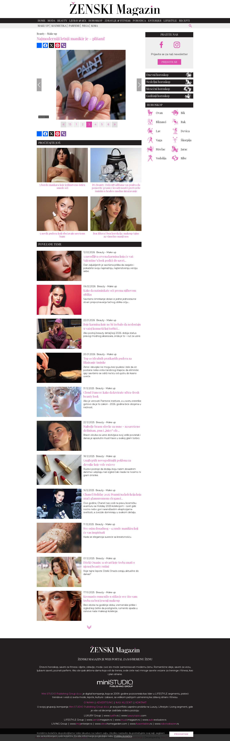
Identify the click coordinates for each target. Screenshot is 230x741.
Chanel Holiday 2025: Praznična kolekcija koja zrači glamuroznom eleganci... (112, 496)
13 (70, 124)
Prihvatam (181, 734)
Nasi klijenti (124, 702)
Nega (85, 25)
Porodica (139, 20)
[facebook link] (161, 45)
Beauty (62, 20)
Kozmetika (58, 25)
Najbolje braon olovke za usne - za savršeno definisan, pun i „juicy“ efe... (111, 428)
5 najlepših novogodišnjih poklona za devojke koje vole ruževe (107, 462)
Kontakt (140, 702)
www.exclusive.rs (154, 719)
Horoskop (95, 20)
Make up (43, 25)
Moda (51, 20)
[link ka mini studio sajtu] (115, 686)
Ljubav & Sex (77, 20)
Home (41, 20)
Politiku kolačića (123, 736)
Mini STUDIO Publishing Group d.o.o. (62, 693)
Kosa (94, 25)
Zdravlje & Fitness (117, 20)
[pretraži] (190, 26)
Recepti (184, 20)
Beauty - (41, 33)
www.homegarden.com (111, 723)
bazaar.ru (43, 117)
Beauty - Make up (106, 252)
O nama (89, 702)
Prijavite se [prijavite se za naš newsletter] (169, 62)
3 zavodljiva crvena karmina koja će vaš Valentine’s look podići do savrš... (108, 258)
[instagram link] (176, 45)
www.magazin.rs (99, 719)
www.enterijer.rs (81, 723)
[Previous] (39, 84)
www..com (133, 715)
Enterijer (154, 20)
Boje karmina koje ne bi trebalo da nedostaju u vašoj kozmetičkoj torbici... (112, 326)
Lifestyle (170, 20)
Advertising (104, 702)
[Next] (139, 84)
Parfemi (74, 25)
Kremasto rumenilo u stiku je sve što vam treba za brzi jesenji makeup (110, 598)
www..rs (111, 715)
